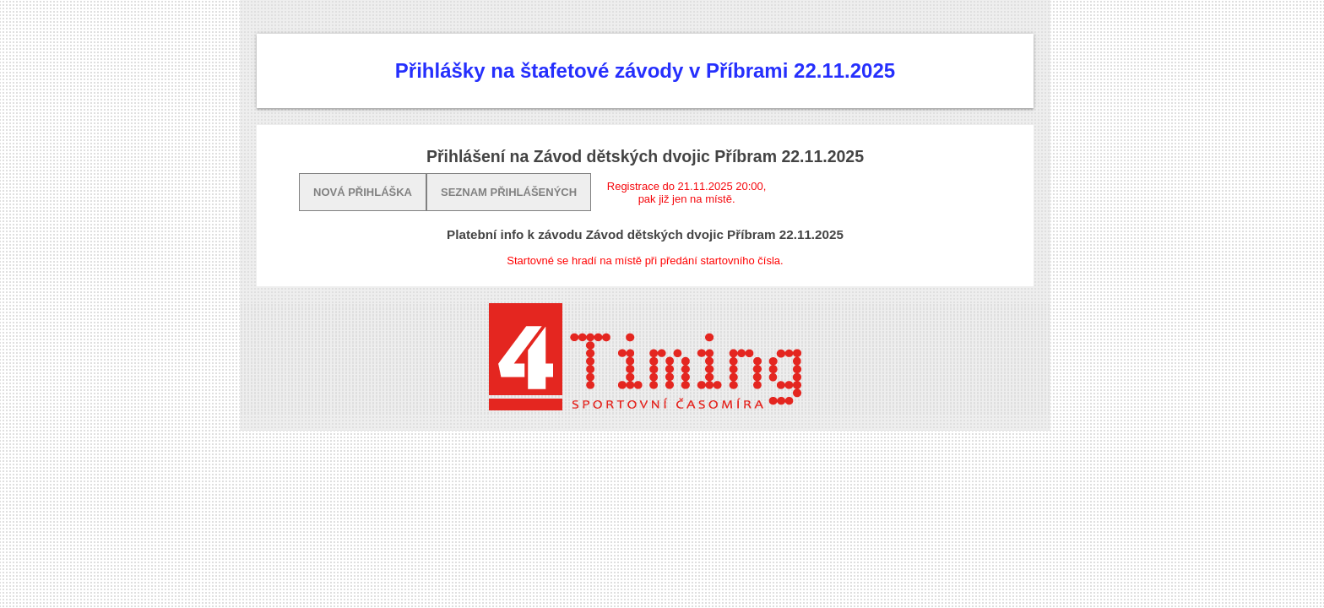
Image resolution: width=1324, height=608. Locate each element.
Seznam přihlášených (509, 192)
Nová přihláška (362, 192)
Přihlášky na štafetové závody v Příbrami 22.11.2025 (645, 70)
